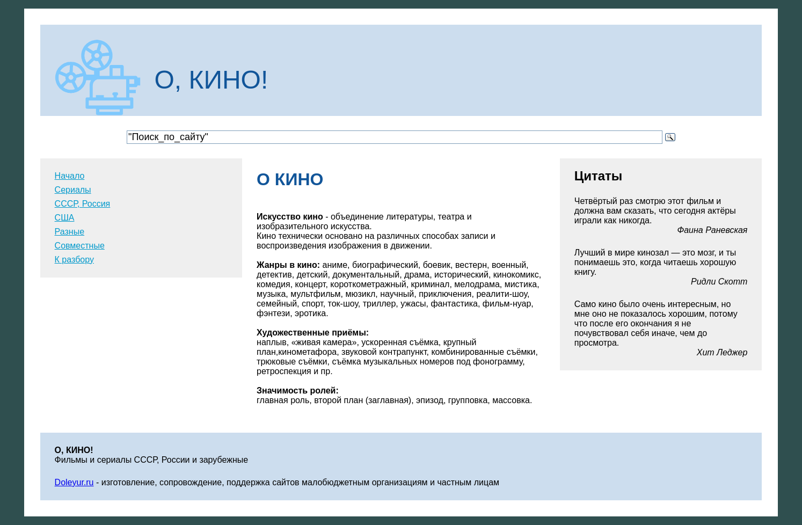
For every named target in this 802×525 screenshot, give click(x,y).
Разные (69, 231)
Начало (70, 175)
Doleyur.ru (74, 482)
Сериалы (73, 189)
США (65, 217)
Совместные (80, 245)
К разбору (74, 259)
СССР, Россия (83, 203)
